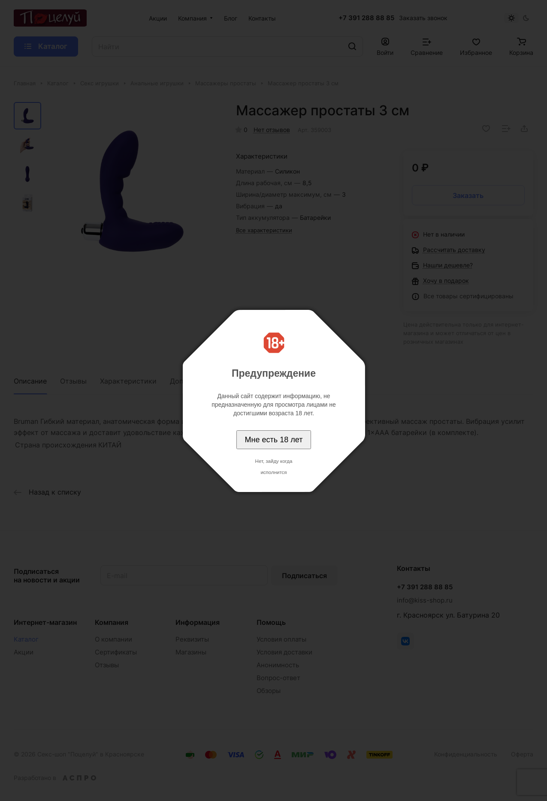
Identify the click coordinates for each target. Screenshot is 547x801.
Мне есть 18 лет (274, 439)
